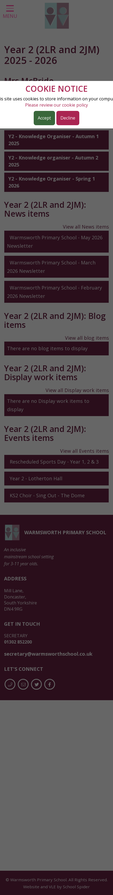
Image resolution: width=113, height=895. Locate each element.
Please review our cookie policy (56, 105)
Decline (67, 118)
